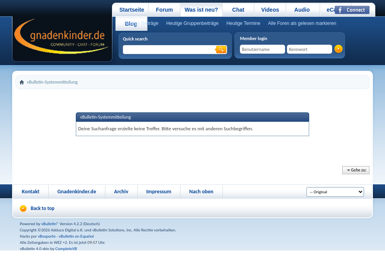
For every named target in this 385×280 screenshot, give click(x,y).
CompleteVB (66, 248)
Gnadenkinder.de (76, 191)
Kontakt (30, 191)
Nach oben (201, 191)
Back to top (42, 208)
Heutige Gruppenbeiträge (192, 23)
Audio (302, 10)
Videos (270, 10)
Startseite (131, 10)
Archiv (121, 191)
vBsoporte (47, 236)
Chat (238, 10)
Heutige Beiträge (141, 23)
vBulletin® (50, 223)
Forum (164, 10)
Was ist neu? (201, 10)
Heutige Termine (243, 23)
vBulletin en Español (76, 236)
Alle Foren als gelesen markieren (302, 23)
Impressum (159, 191)
